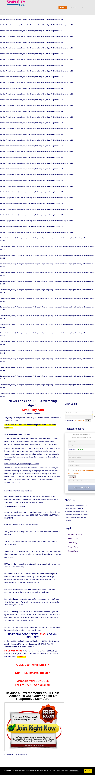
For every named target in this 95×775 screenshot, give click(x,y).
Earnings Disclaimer (75, 534)
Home (62, 7)
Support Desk (73, 551)
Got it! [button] (87, 771)
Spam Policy (72, 543)
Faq (82, 7)
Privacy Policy (73, 547)
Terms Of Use (73, 539)
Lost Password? (79, 420)
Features (73, 7)
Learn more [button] (74, 771)
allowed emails (73, 473)
